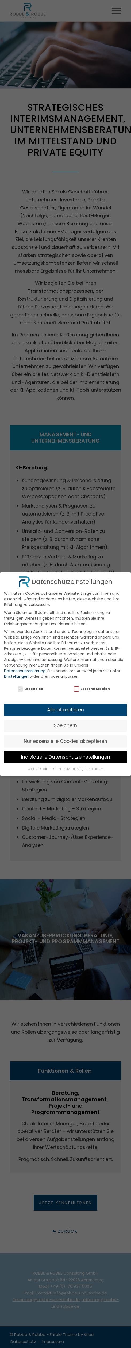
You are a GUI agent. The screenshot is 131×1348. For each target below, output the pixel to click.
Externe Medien (92, 684)
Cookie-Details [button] (38, 764)
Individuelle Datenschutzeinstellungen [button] (65, 752)
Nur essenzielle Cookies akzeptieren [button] (65, 736)
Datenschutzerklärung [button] (68, 764)
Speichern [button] (65, 720)
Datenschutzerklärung (24, 666)
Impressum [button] (95, 764)
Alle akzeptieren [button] (65, 704)
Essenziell (30, 684)
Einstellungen (16, 671)
